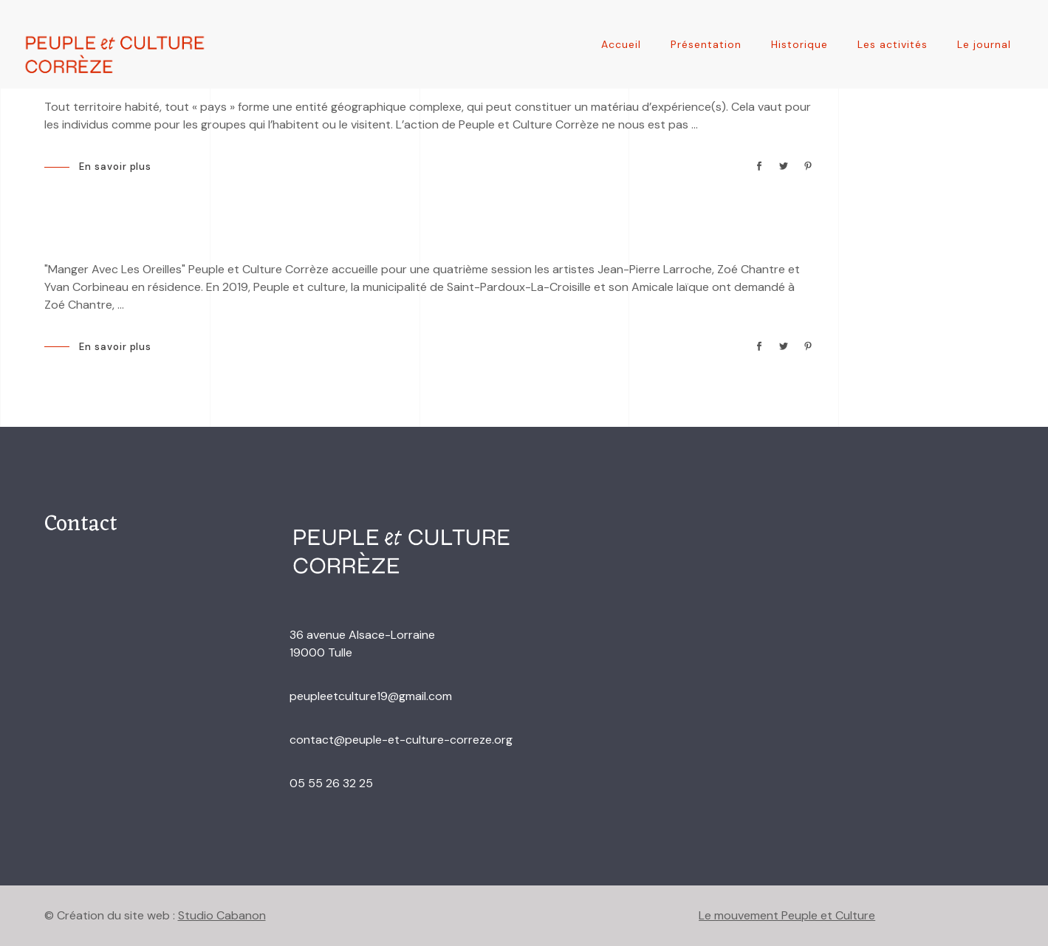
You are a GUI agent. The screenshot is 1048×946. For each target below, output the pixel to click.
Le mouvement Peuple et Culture (787, 915)
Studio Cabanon (222, 915)
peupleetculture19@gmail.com (371, 696)
